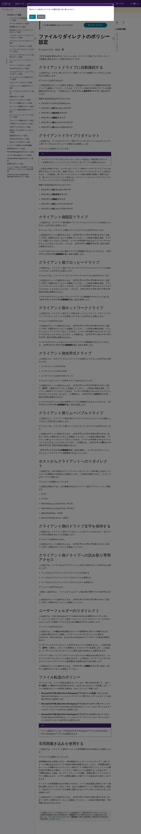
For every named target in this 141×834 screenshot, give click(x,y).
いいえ (41, 17)
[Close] (113, 5)
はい (32, 17)
